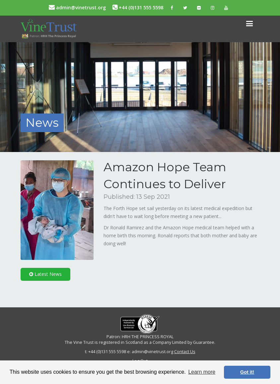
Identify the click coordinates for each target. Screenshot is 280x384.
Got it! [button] (247, 372)
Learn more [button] (201, 372)
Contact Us (184, 351)
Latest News (45, 274)
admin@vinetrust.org (77, 7)
